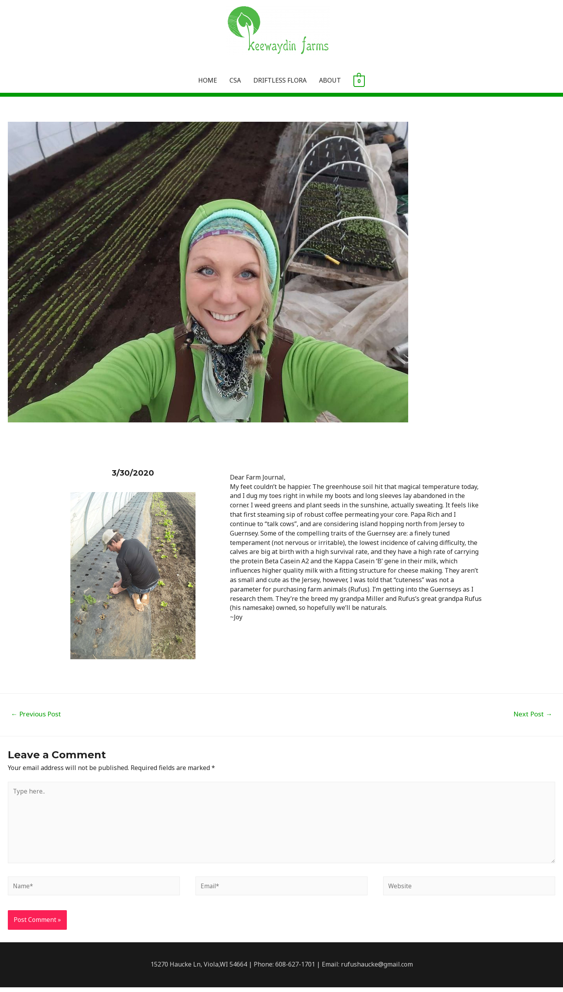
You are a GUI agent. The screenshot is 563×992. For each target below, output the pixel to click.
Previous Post (36, 714)
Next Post (532, 714)
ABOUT (330, 80)
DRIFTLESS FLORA (280, 80)
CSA (235, 80)
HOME (207, 80)
